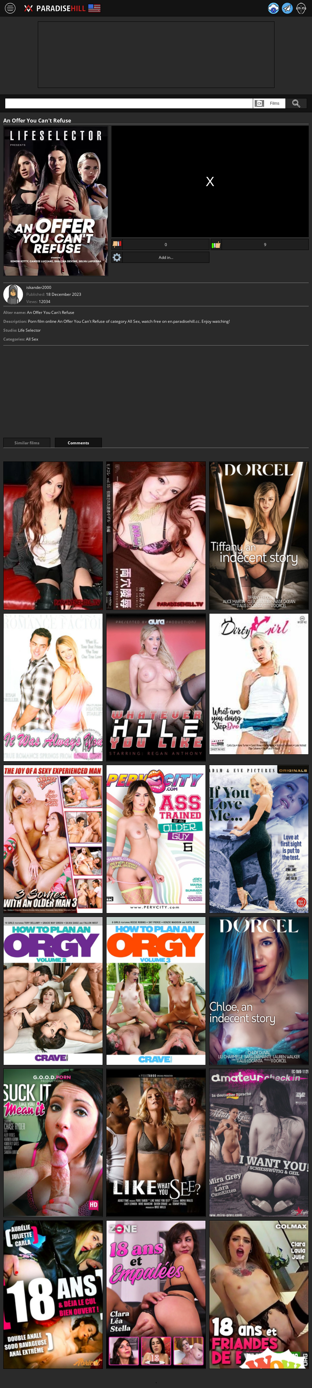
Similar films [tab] (26, 443)
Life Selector (29, 330)
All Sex (32, 339)
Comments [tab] (78, 443)
